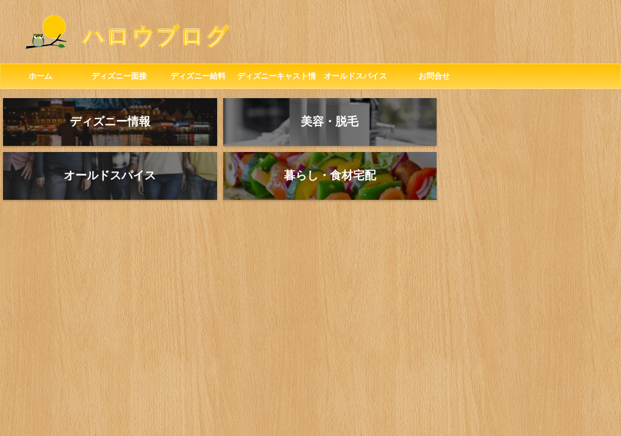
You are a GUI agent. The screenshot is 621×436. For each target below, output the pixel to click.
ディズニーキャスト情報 (276, 79)
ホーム (40, 76)
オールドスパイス (355, 76)
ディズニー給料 (198, 76)
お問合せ (434, 76)
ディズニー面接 (119, 76)
